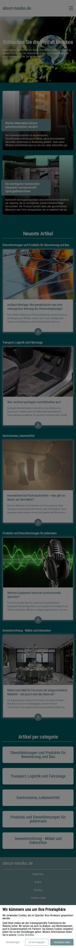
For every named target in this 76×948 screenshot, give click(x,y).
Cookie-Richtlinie (25, 934)
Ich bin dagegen (37, 942)
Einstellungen (13, 942)
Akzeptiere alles (62, 942)
